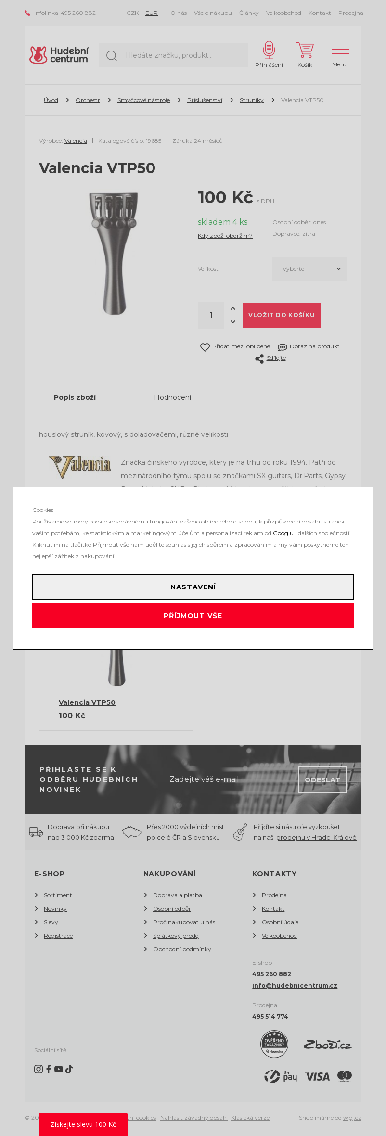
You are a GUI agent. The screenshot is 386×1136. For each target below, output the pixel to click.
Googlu (283, 532)
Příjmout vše (193, 616)
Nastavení (193, 587)
